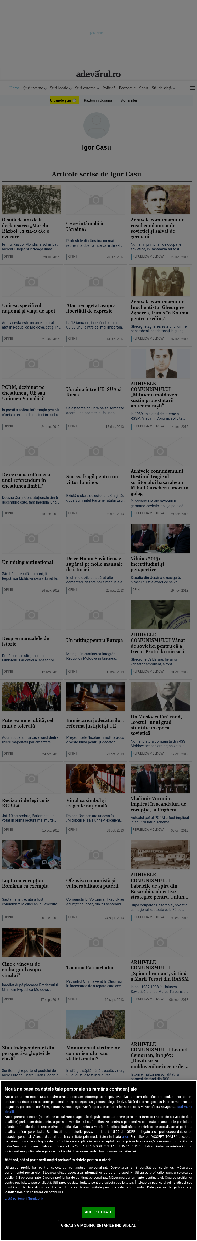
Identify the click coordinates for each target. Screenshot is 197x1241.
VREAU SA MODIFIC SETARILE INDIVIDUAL (98, 1225)
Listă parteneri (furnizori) (24, 1198)
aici (125, 1136)
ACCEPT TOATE (98, 1212)
